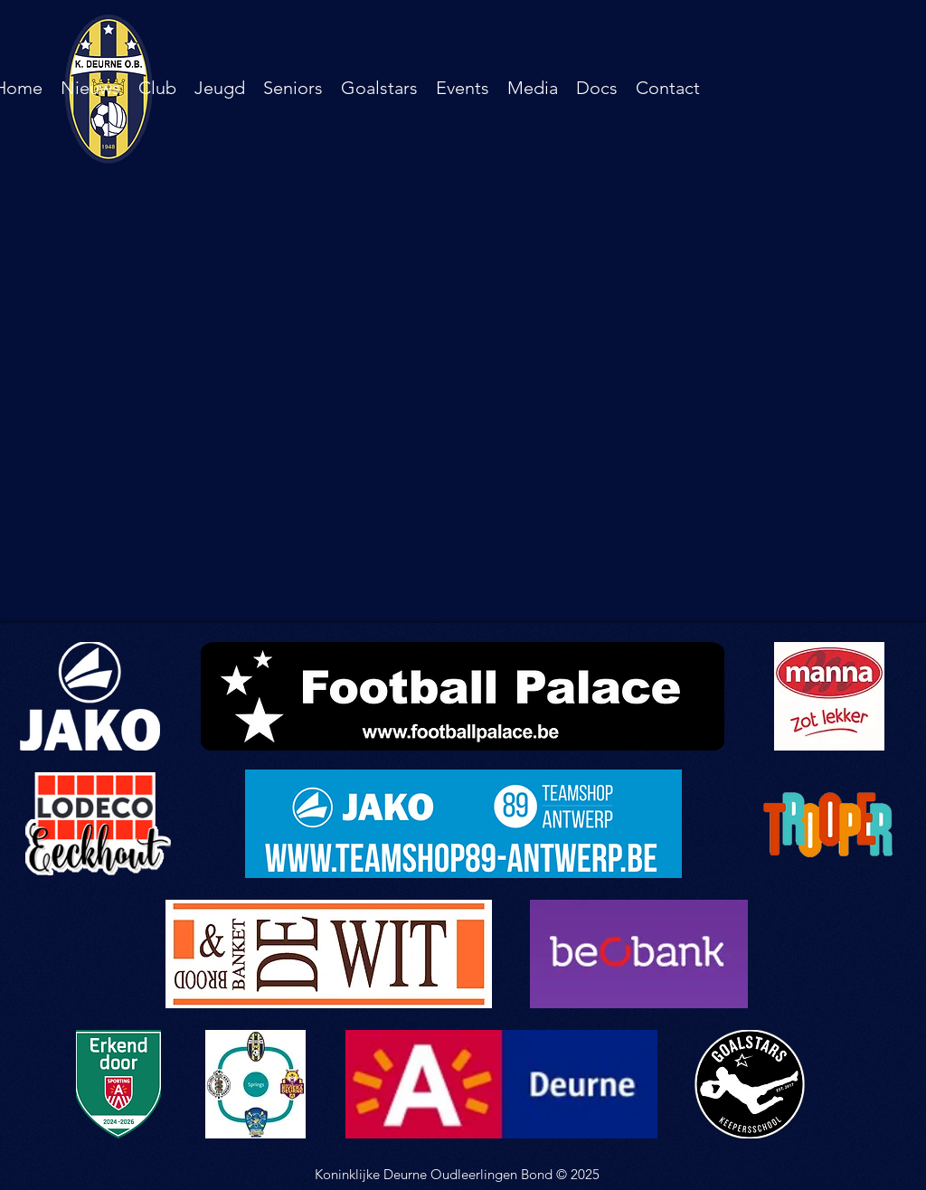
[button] (157, 87)
